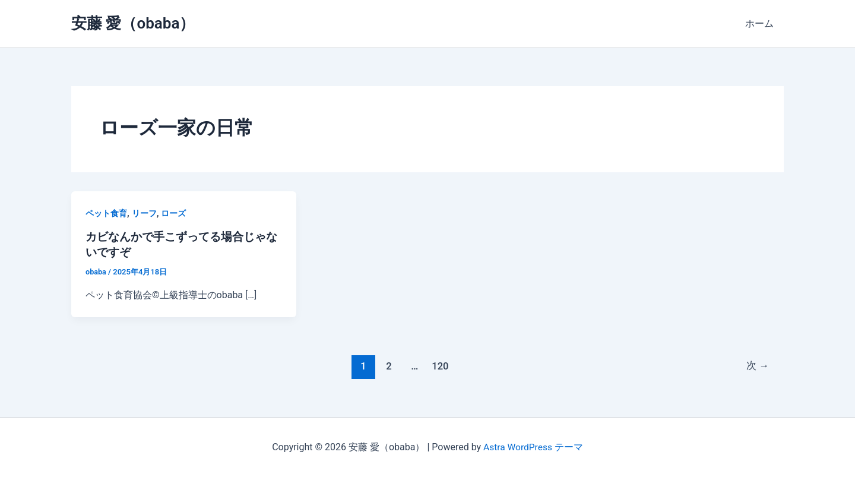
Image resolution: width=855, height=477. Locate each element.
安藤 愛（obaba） (133, 23)
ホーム (760, 23)
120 (439, 366)
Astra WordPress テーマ (533, 447)
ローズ (173, 213)
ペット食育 (106, 213)
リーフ (144, 213)
